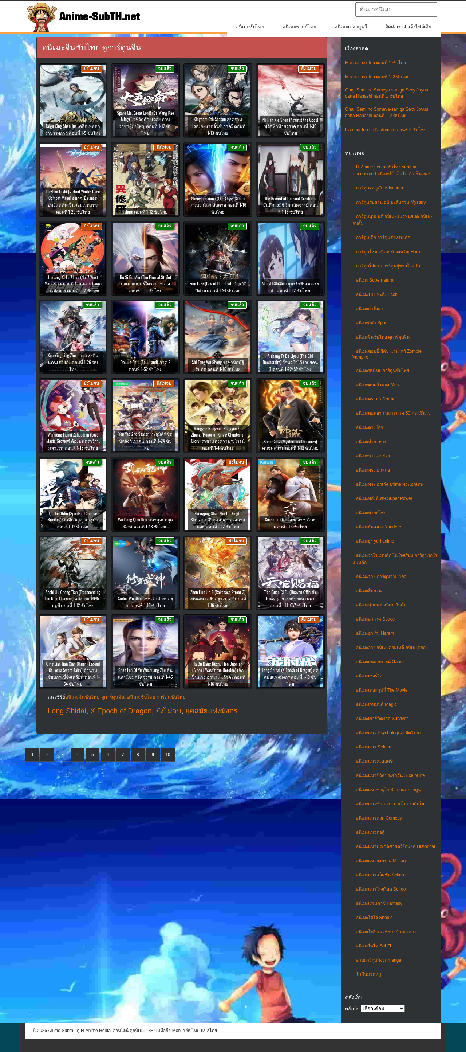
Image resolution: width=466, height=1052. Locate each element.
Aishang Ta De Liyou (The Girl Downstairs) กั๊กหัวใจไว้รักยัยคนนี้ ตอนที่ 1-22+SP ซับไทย (290, 362)
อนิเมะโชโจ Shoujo (374, 917)
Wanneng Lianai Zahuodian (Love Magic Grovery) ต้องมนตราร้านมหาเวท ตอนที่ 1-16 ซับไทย (73, 441)
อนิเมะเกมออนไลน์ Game (380, 661)
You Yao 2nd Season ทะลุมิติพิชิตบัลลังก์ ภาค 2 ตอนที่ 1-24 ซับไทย (145, 441)
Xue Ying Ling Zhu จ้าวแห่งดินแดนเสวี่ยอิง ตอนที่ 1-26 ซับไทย (73, 362)
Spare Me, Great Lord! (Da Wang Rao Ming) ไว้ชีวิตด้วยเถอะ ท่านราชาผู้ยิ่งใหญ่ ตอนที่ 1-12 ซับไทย (145, 123)
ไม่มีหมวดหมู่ (368, 974)
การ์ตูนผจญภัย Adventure (380, 188)
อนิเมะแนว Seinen (373, 747)
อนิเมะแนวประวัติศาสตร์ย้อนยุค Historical (395, 846)
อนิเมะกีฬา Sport (372, 322)
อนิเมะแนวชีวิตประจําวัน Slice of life (390, 775)
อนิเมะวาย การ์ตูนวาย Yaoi (381, 576)
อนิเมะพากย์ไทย (299, 27)
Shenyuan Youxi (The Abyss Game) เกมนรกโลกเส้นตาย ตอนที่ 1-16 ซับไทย (217, 205)
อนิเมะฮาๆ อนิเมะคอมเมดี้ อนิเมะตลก (391, 647)
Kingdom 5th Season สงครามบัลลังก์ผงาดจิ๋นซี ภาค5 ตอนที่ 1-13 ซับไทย (217, 126)
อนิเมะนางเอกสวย (373, 455)
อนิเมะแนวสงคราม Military (381, 860)
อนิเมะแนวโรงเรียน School (381, 889)
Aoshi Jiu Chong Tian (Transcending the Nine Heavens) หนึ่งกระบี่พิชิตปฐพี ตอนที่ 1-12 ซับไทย (73, 598)
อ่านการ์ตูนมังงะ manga (378, 960)
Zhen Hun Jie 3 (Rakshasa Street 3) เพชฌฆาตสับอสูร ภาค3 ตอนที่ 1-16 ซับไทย (218, 598)
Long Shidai (67, 711)
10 (167, 754)
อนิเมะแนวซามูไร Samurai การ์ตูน (388, 789)
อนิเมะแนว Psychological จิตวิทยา (389, 732)
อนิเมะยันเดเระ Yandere (378, 526)
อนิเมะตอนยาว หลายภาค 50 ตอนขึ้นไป (393, 413)
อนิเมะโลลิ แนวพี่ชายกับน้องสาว (386, 931)
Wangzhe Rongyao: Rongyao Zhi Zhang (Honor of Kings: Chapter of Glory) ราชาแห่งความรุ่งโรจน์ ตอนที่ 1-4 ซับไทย (218, 438)
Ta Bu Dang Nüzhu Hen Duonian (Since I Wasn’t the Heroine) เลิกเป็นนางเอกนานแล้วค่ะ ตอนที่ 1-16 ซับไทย (218, 674)
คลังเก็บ (352, 1008)
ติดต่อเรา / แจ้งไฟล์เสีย (408, 27)
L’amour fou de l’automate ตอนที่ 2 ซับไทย (385, 129)
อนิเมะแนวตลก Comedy (379, 818)
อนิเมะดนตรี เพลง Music (379, 384)
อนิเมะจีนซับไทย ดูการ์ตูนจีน (383, 337)
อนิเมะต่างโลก (369, 427)
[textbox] (396, 9)
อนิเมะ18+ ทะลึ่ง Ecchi (377, 294)
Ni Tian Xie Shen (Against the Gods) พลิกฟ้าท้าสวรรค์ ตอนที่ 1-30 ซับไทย (290, 126)
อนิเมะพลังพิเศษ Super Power (384, 498)
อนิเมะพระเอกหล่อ (373, 470)
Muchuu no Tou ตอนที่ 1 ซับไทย (375, 62)
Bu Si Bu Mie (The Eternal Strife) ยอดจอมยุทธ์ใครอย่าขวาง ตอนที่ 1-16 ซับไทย (145, 283)
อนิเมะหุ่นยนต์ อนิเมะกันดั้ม (381, 604)
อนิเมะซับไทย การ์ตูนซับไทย (382, 370)
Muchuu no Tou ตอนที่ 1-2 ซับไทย (377, 76)
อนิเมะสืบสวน (369, 590)
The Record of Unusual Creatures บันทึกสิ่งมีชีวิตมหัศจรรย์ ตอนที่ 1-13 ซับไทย (290, 205)
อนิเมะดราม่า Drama (375, 399)
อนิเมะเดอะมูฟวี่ (351, 27)
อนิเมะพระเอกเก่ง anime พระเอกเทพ (389, 484)
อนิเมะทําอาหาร (371, 441)
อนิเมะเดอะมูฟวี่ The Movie (381, 690)
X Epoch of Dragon (121, 711)
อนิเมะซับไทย (250, 27)
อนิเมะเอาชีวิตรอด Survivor (382, 718)
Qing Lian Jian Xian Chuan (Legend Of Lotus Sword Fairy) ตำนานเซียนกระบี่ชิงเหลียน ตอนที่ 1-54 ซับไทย (73, 674)
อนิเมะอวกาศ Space (375, 619)
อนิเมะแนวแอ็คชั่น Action (380, 874)
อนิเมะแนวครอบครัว (375, 761)
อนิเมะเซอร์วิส (369, 675)
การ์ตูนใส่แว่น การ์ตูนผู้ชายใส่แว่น (388, 266)
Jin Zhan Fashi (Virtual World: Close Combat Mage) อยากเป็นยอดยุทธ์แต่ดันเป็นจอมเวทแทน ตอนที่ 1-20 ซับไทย (72, 201)
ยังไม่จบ (168, 711)
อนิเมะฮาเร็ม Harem (375, 633)
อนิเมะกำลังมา (369, 308)
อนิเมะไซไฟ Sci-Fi (373, 946)
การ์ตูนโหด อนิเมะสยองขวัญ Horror (389, 251)
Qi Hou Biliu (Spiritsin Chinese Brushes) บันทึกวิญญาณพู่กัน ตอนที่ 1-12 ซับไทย (73, 519)
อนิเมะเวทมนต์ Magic (376, 704)
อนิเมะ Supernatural (375, 280)
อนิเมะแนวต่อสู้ (370, 832)
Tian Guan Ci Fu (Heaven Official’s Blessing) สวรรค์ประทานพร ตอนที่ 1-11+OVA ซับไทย (290, 598)
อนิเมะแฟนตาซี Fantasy (379, 903)
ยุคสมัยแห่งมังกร (211, 711)
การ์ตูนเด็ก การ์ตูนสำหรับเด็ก (383, 237)
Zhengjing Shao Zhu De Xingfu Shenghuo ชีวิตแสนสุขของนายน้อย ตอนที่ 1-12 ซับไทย (218, 519)
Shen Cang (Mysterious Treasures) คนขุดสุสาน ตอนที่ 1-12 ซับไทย (290, 444)
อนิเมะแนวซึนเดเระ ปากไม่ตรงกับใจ (390, 803)
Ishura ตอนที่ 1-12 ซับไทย (145, 211)
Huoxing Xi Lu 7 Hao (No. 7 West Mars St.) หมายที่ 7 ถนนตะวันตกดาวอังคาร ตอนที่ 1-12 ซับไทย (73, 283)
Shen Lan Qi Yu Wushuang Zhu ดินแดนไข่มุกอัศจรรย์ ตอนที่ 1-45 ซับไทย (145, 677)
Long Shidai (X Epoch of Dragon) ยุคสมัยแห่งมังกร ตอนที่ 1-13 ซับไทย (290, 677)
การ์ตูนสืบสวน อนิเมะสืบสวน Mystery (391, 202)
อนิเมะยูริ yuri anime (375, 541)
